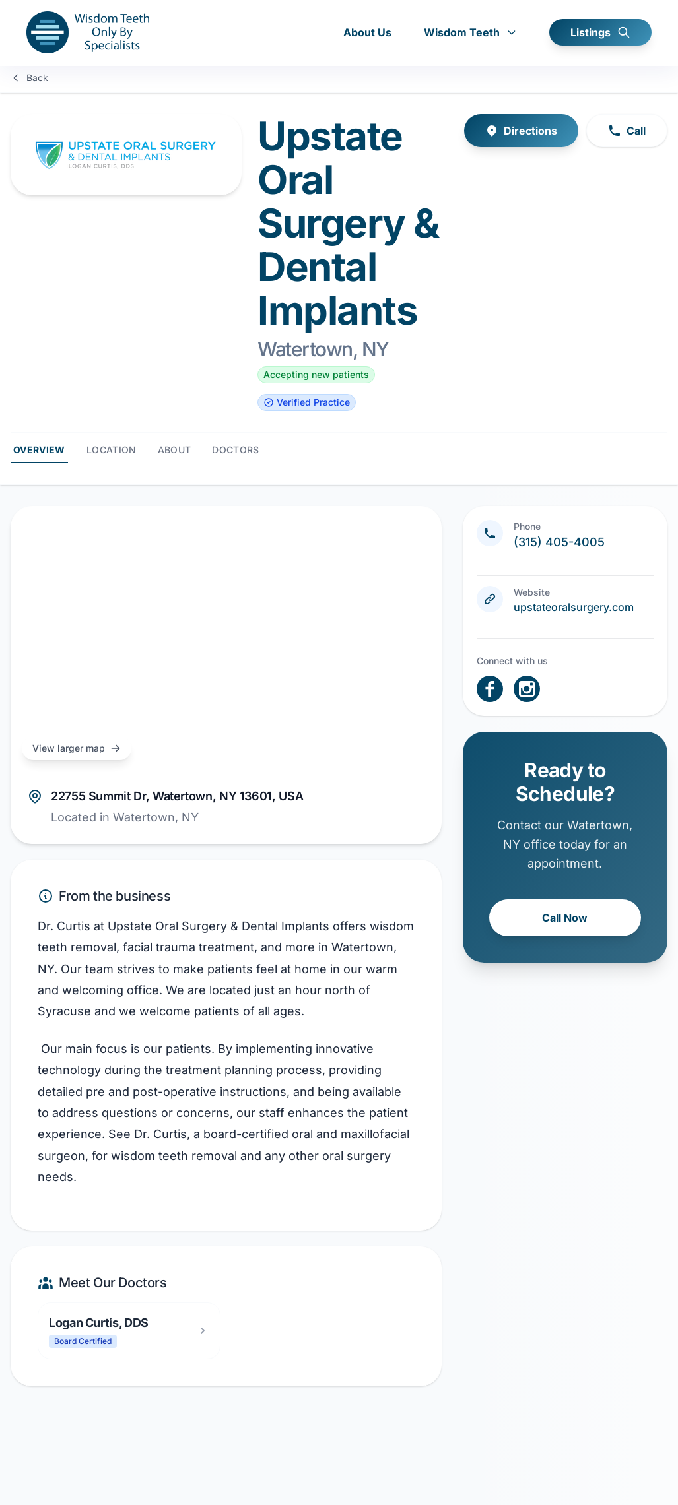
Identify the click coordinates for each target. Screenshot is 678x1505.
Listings (600, 33)
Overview (39, 449)
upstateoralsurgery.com (574, 607)
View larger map (76, 747)
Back (29, 77)
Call (627, 130)
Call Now (565, 917)
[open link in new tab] (490, 689)
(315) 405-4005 (559, 542)
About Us (367, 33)
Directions (521, 130)
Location (111, 449)
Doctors (235, 449)
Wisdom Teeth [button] (470, 33)
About (174, 449)
